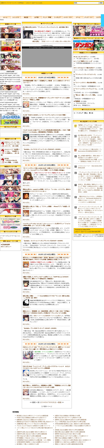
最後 (59, 402)
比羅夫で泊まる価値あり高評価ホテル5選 (67, 415)
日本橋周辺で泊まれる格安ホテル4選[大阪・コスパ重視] (34, 440)
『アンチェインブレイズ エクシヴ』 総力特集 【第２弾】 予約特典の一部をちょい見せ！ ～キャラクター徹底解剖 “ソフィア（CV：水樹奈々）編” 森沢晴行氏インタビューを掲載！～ (90, 176)
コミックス (15, 17)
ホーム (5, 17)
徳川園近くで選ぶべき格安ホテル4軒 (28, 444)
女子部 (36, 17)
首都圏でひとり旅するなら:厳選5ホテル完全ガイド (70, 442)
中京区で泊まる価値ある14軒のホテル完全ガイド (31, 417)
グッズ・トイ (88, 17)
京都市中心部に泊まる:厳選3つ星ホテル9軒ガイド (32, 432)
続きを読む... (27, 94)
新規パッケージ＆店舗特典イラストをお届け (47, 315)
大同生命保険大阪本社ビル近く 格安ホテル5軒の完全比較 (72, 424)
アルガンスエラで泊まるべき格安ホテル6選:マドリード (33, 426)
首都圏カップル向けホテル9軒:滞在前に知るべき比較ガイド (73, 440)
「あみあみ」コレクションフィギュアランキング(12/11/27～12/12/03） (43, 240)
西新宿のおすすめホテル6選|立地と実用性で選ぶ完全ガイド (35, 421)
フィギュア (57, 17)
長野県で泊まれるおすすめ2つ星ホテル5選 (68, 434)
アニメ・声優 (47, 17)
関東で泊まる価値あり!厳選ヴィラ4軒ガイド (68, 438)
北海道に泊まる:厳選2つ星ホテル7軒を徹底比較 (69, 430)
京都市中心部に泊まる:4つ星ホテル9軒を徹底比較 (32, 434)
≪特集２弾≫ (67, 41)
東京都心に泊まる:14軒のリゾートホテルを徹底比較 (32, 415)
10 (53, 402)
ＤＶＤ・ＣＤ (68, 17)
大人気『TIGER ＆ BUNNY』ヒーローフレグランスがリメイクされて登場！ (44, 115)
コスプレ (99, 17)
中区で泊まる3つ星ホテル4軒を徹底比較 (29, 436)
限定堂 (26, 17)
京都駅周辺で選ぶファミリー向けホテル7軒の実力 (32, 424)
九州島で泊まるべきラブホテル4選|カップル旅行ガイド (71, 436)
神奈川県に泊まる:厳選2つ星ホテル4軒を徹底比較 (70, 432)
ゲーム (78, 17)
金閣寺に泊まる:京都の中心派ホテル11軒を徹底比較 (70, 419)
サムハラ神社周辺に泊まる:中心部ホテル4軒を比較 (70, 421)
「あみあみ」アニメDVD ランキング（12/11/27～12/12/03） (40, 328)
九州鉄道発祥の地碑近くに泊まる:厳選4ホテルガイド (33, 442)
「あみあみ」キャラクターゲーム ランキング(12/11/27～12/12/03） (42, 149)
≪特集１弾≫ (59, 41)
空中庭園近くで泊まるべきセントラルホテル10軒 (31, 438)
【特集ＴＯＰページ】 (48, 41)
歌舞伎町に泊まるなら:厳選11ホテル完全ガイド (31, 419)
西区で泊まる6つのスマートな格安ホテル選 (68, 417)
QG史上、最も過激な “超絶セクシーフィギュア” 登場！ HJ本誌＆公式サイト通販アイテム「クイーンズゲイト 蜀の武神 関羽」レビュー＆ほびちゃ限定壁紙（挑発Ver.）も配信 (91, 188)
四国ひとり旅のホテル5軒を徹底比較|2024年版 (69, 444)
